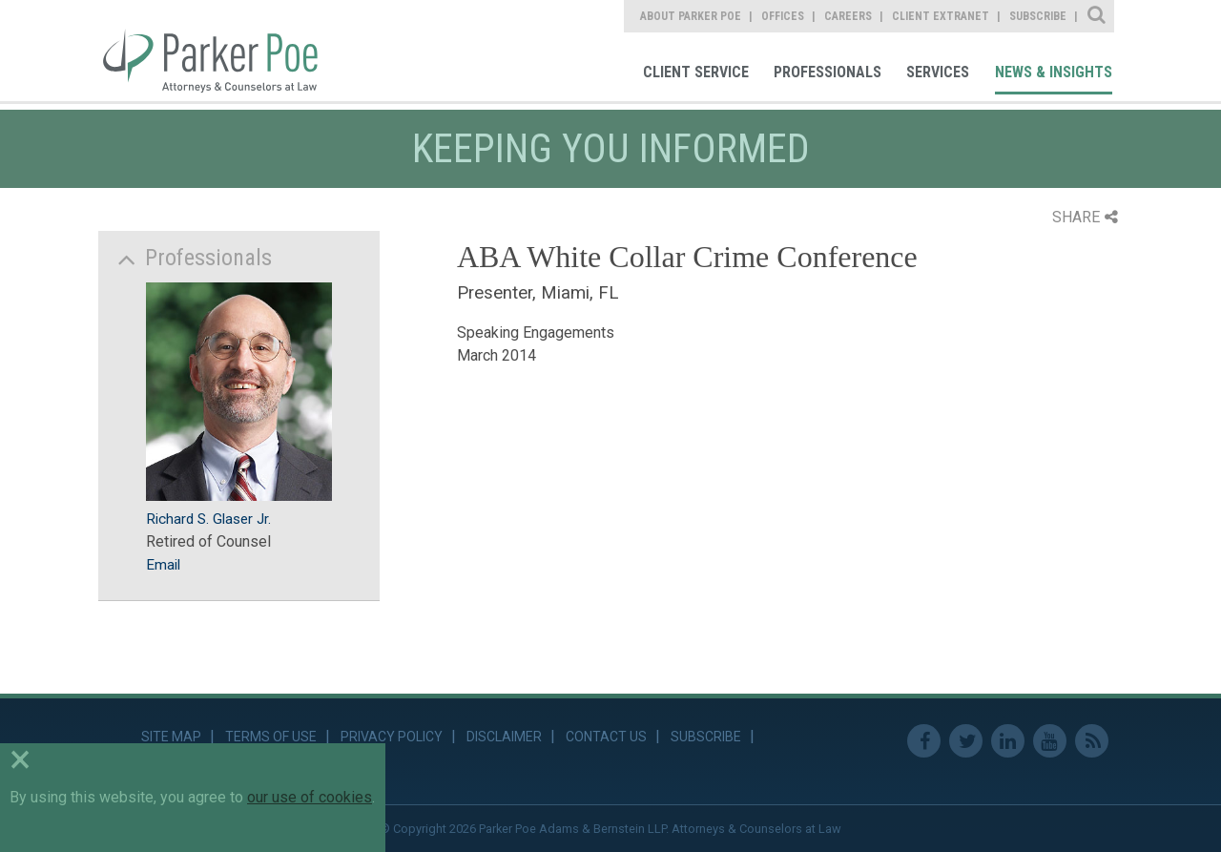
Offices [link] (782, 16)
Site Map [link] (171, 736)
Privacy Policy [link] (392, 736)
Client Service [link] (696, 72)
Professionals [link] (827, 72)
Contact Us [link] (606, 736)
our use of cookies (309, 797)
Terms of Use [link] (271, 736)
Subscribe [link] (1037, 16)
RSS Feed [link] (1091, 741)
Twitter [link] (966, 741)
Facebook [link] (924, 741)
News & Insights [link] (1053, 72)
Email (163, 564)
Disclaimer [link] (504, 736)
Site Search (1097, 16)
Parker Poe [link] (221, 50)
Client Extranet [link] (940, 16)
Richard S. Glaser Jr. (208, 519)
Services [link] (937, 72)
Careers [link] (848, 16)
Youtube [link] (1049, 741)
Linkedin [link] (1007, 741)
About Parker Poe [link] (690, 16)
